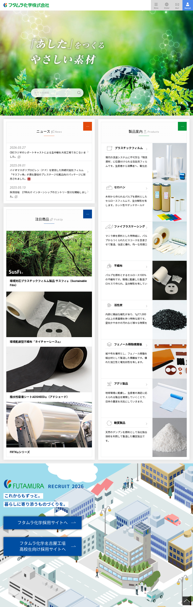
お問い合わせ (177, 5)
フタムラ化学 (29, 5)
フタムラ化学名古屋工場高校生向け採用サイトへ (42, 546)
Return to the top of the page (186, 600)
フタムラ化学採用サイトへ (42, 522)
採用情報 (187, 5)
